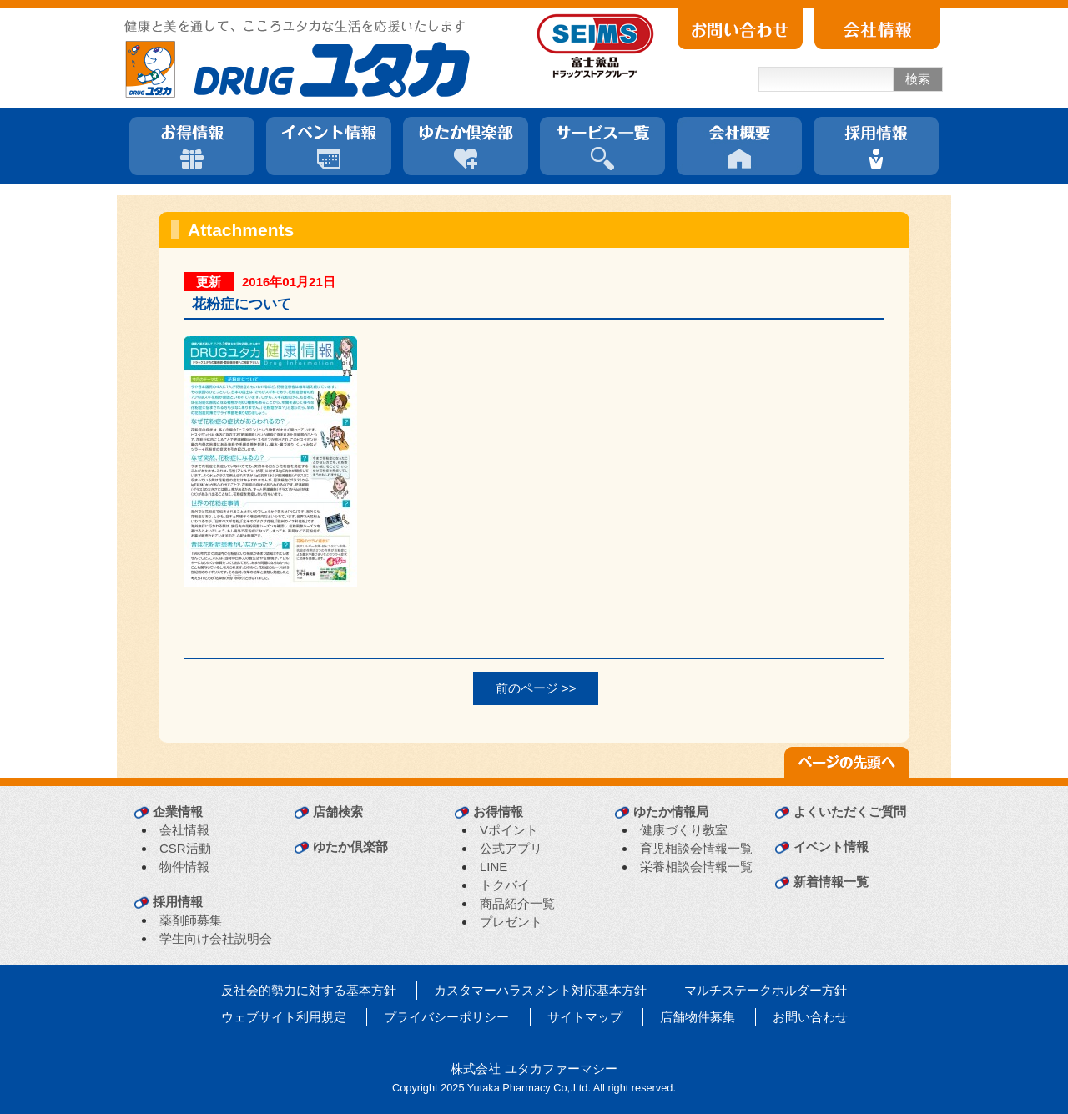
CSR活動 (185, 848)
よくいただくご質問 (849, 811)
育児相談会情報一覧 (696, 848)
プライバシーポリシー (446, 1017)
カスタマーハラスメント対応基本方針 (540, 990)
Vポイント (509, 830)
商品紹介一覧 (517, 903)
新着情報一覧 (831, 882)
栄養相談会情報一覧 (696, 866)
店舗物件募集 (697, 1017)
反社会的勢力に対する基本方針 (308, 990)
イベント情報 (831, 846)
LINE (493, 866)
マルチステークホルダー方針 (765, 990)
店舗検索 (338, 811)
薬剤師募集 (190, 920)
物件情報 (184, 866)
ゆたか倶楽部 (350, 846)
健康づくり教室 (684, 830)
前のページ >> (536, 688)
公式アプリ (511, 848)
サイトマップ (584, 1017)
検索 (917, 79)
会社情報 (184, 830)
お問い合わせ (810, 1017)
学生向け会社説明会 (215, 938)
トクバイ (505, 885)
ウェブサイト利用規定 (283, 1017)
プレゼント (511, 922)
